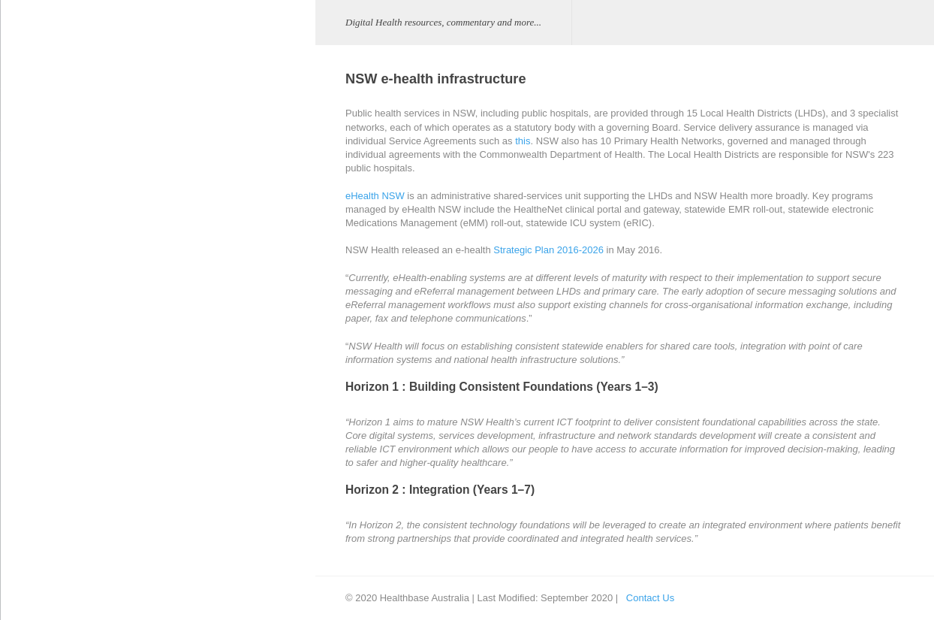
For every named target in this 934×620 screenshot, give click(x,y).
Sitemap (33, 555)
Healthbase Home (54, 272)
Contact (32, 519)
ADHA (158, 71)
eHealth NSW (370, 195)
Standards (167, 452)
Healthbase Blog (50, 343)
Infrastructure (174, 103)
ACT (166, 135)
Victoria (172, 325)
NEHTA (161, 389)
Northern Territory (194, 198)
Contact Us (646, 597)
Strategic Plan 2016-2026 (545, 250)
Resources (38, 449)
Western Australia (194, 357)
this (518, 141)
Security (162, 420)
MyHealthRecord (51, 413)
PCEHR (32, 378)
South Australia (188, 262)
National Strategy (52, 484)
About (28, 307)
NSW (167, 167)
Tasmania (177, 293)
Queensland (182, 230)
